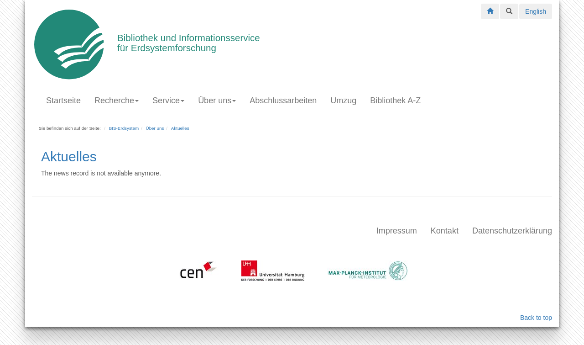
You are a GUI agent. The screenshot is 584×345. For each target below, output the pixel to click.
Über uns (217, 100)
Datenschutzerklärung (512, 230)
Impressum (396, 230)
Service (168, 100)
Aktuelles (180, 128)
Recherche (116, 100)
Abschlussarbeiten (283, 100)
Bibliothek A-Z (395, 100)
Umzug (343, 100)
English (535, 11)
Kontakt (445, 230)
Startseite (63, 100)
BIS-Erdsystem (124, 128)
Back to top (536, 317)
